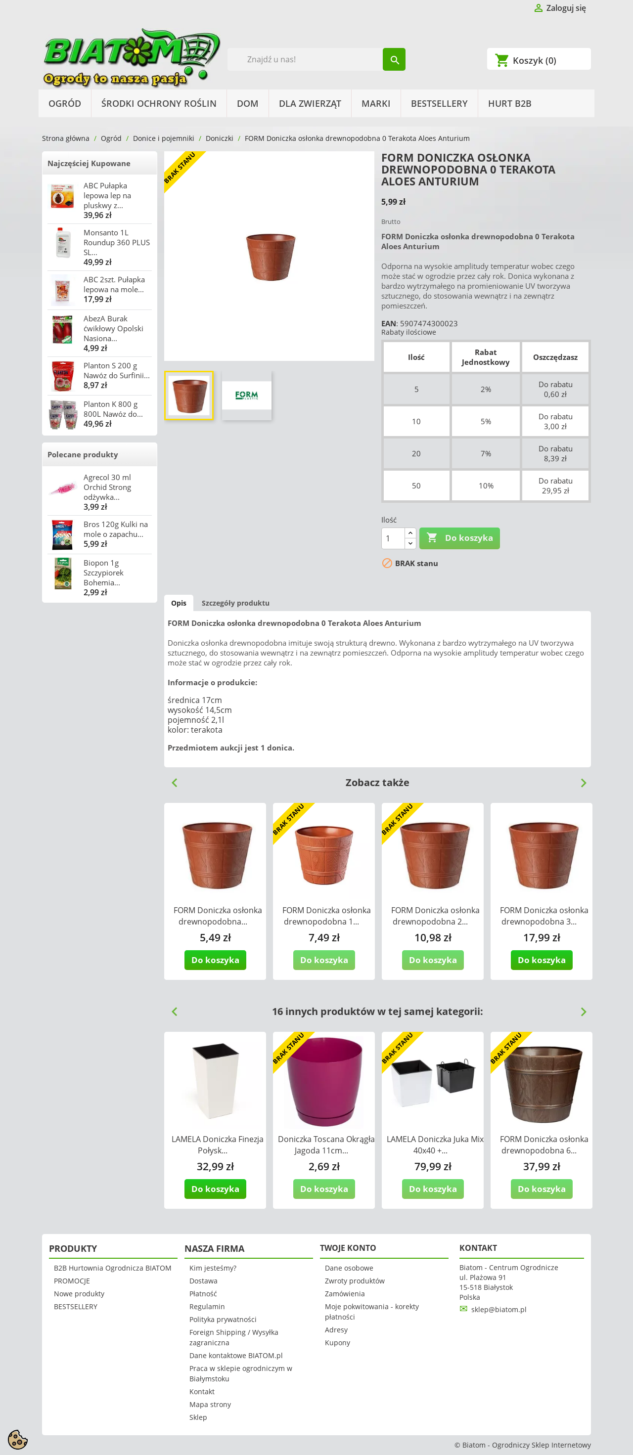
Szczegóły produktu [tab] (236, 603)
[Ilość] (393, 538)
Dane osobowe (349, 1268)
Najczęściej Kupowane (89, 163)
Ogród (64, 103)
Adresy (336, 1329)
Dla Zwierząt (310, 103)
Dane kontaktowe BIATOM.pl (236, 1355)
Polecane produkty (82, 454)
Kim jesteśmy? (212, 1268)
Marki (376, 103)
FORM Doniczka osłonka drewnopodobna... (218, 916)
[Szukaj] (316, 59)
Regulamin (207, 1306)
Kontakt (202, 1391)
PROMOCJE (72, 1280)
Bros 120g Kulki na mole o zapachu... (116, 529)
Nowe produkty (79, 1293)
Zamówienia (345, 1293)
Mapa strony (210, 1404)
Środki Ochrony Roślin (159, 103)
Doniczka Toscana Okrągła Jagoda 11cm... (326, 1145)
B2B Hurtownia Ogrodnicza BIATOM (113, 1268)
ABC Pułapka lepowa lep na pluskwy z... (107, 195)
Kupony (337, 1342)
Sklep (198, 1417)
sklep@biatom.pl (499, 1309)
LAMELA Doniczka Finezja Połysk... (218, 1145)
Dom (248, 103)
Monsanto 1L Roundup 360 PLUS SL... (117, 242)
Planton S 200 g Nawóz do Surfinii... (117, 370)
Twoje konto (348, 1247)
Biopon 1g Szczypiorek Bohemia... (104, 572)
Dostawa (203, 1280)
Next (580, 779)
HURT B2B (510, 103)
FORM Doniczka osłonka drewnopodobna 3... (544, 916)
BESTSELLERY (439, 103)
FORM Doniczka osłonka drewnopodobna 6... (544, 1145)
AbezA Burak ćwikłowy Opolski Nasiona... (113, 328)
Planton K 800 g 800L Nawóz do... (113, 409)
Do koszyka (459, 537)
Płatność (203, 1293)
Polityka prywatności (223, 1319)
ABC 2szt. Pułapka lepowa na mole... (114, 284)
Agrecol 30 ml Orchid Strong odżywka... (107, 487)
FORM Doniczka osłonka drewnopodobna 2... (435, 916)
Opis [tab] (178, 603)
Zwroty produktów (355, 1280)
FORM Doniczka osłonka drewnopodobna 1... (326, 916)
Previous (171, 779)
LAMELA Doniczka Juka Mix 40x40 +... (435, 1145)
